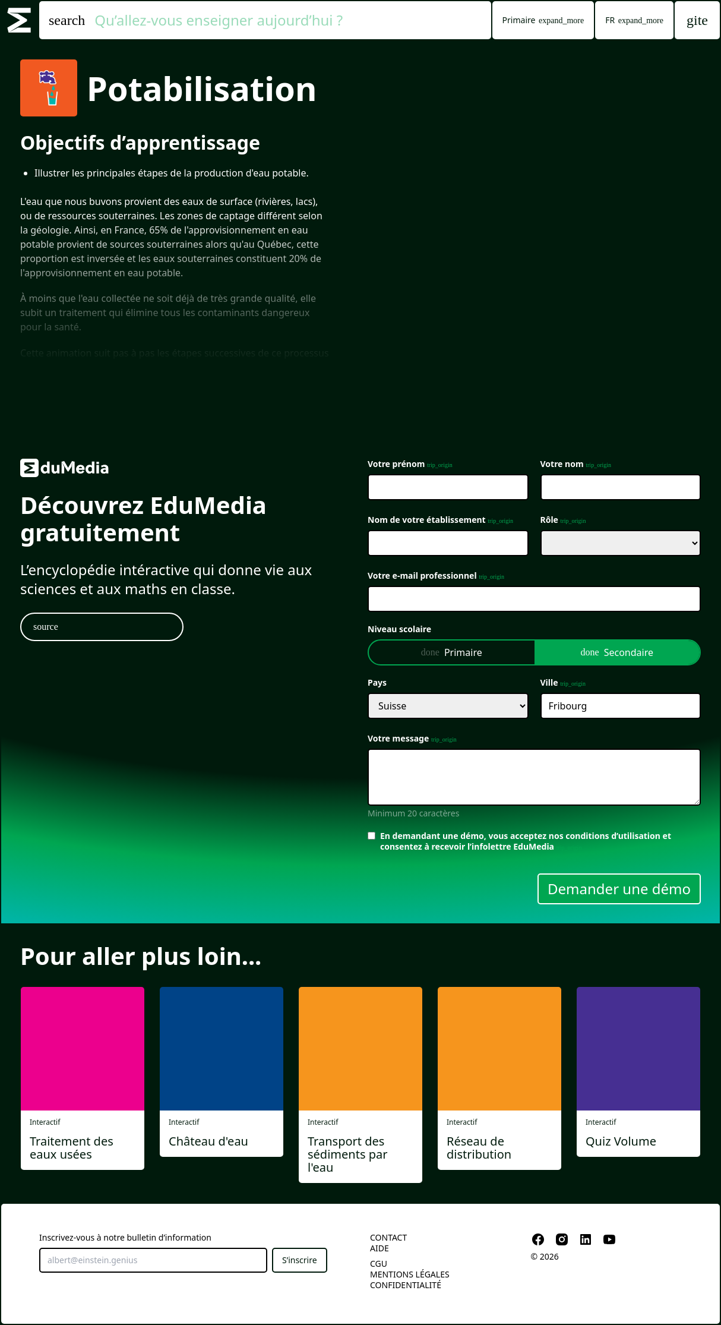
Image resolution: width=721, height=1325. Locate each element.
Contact (388, 1237)
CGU (378, 1263)
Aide (379, 1248)
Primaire (451, 652)
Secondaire (617, 652)
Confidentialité (405, 1285)
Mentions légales (410, 1274)
